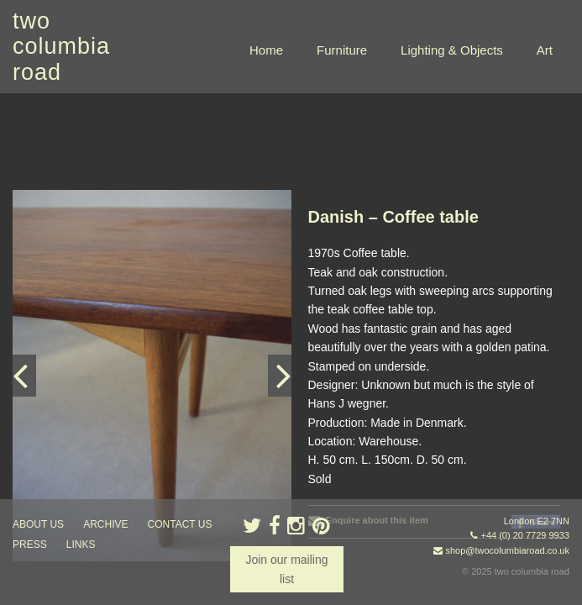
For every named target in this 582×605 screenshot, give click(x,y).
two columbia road (61, 46)
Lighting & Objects (452, 50)
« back (325, 479)
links (81, 544)
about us (38, 524)
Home (266, 50)
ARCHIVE (105, 524)
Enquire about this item (368, 427)
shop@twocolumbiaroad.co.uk (507, 550)
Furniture (342, 50)
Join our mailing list (286, 569)
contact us (180, 524)
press (30, 544)
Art (545, 50)
